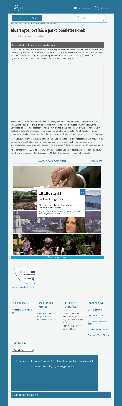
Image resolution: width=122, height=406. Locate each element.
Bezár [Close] (82, 192)
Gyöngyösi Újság (95, 315)
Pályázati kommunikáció (98, 329)
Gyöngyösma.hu (95, 310)
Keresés (102, 17)
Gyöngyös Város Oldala (98, 335)
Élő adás (35, 18)
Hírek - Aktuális (24, 24)
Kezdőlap (14, 24)
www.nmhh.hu (69, 329)
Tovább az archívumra (57, 257)
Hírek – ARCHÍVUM (20, 18)
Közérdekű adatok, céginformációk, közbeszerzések (45, 317)
